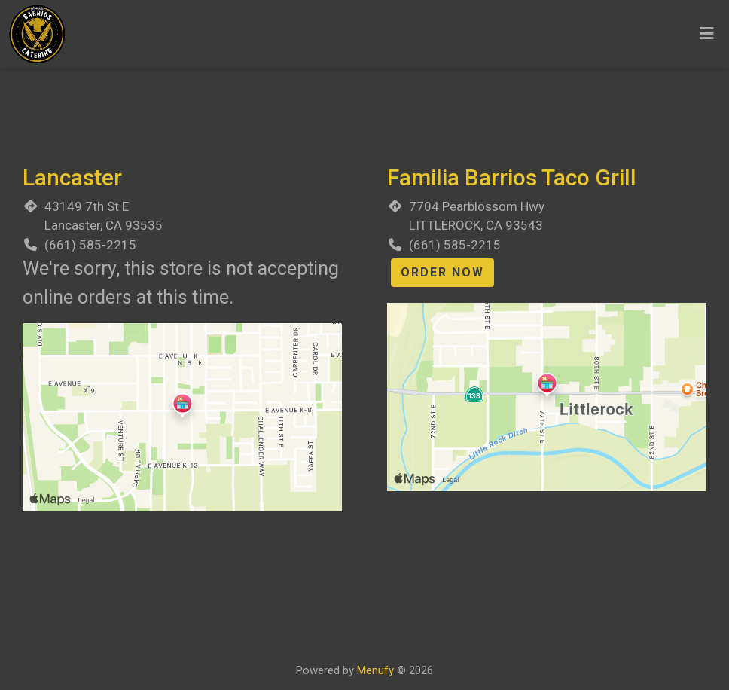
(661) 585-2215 (90, 244)
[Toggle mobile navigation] (707, 34)
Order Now (442, 272)
